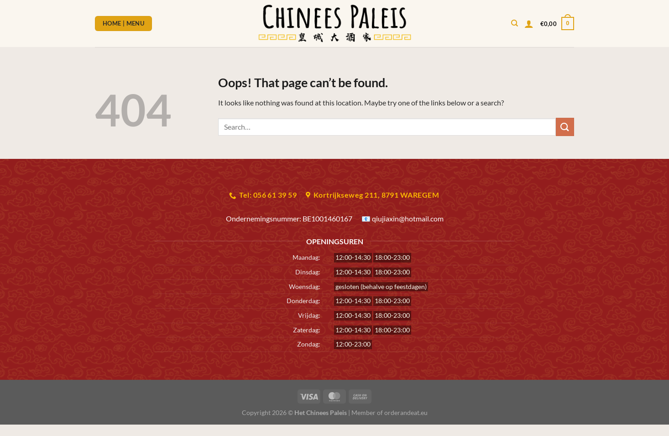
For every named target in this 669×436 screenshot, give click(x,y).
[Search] (514, 23)
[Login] (528, 24)
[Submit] (565, 127)
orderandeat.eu (406, 412)
